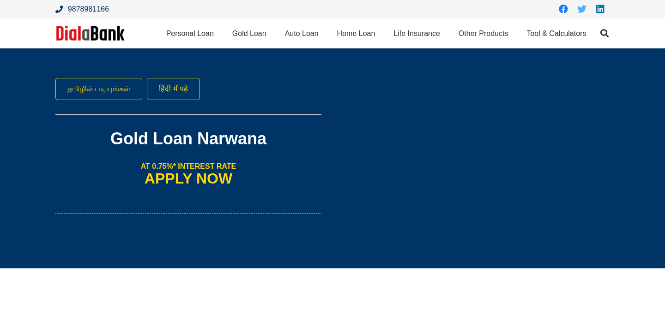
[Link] (90, 33)
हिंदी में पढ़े (173, 89)
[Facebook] (563, 9)
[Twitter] (582, 9)
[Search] (604, 33)
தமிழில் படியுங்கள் (98, 89)
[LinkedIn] (600, 9)
